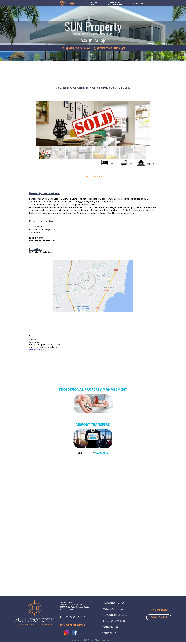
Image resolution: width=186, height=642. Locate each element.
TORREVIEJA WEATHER (93, 70)
